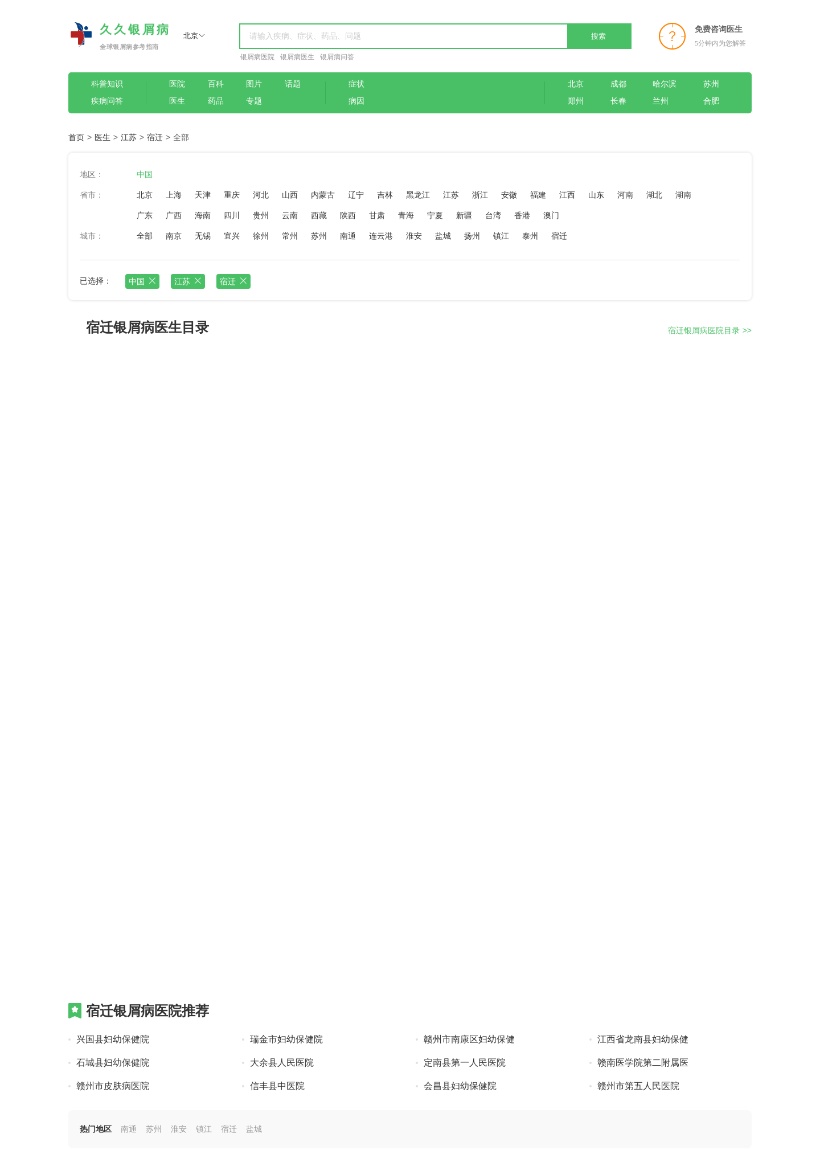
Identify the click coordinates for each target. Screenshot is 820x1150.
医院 (177, 84)
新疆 (464, 215)
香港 (522, 215)
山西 (290, 194)
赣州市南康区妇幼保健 (469, 1039)
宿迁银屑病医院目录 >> (710, 330)
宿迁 (155, 137)
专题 (254, 101)
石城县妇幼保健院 (112, 1062)
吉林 (385, 194)
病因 (356, 101)
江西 (567, 194)
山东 (596, 194)
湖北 (654, 194)
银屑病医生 (297, 57)
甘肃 (377, 215)
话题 (293, 84)
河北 (261, 194)
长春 (618, 101)
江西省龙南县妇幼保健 (642, 1039)
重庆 (232, 194)
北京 (576, 84)
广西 (174, 215)
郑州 (576, 101)
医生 (177, 101)
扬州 (472, 235)
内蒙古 (323, 194)
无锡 (203, 235)
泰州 (530, 235)
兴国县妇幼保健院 (112, 1039)
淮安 (414, 235)
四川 (232, 215)
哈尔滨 (664, 84)
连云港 (381, 235)
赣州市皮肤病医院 (112, 1086)
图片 (254, 84)
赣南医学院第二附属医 (642, 1062)
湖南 (683, 194)
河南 (625, 194)
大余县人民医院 (282, 1062)
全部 (145, 235)
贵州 (261, 215)
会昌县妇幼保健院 (460, 1086)
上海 (174, 194)
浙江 (480, 194)
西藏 (319, 215)
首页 (76, 137)
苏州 (711, 84)
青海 (406, 215)
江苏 (129, 137)
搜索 (598, 36)
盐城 (443, 235)
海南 (203, 215)
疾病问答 (107, 101)
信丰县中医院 (277, 1086)
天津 (203, 194)
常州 (290, 235)
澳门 (551, 215)
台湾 (493, 215)
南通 (348, 235)
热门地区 (96, 1128)
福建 (538, 194)
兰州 (661, 101)
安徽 (509, 194)
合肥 (711, 101)
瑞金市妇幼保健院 (286, 1039)
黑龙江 (418, 194)
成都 (618, 84)
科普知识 (107, 84)
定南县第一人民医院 (465, 1062)
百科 (216, 84)
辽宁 (356, 194)
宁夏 (435, 215)
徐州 (261, 235)
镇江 (501, 235)
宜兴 (232, 235)
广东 (145, 215)
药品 (216, 101)
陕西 (348, 215)
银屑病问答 (337, 57)
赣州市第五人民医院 (638, 1086)
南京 (174, 235)
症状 (356, 84)
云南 (290, 215)
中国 (145, 174)
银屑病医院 (257, 57)
